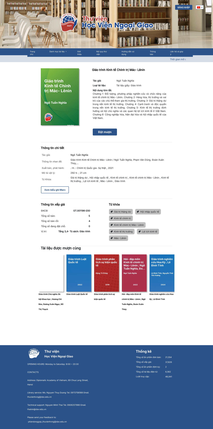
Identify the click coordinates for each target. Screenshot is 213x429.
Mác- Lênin (118, 238)
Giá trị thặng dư (120, 211)
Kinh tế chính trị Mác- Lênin (127, 224)
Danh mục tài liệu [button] (57, 51)
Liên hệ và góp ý (176, 52)
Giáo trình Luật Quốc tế (77, 294)
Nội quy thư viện (101, 52)
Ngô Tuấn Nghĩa (79, 154)
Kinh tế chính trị (120, 218)
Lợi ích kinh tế (147, 231)
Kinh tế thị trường (121, 231)
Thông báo (153, 52)
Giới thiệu (79, 52)
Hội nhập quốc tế (148, 211)
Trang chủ (32, 52)
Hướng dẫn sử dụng (128, 52)
